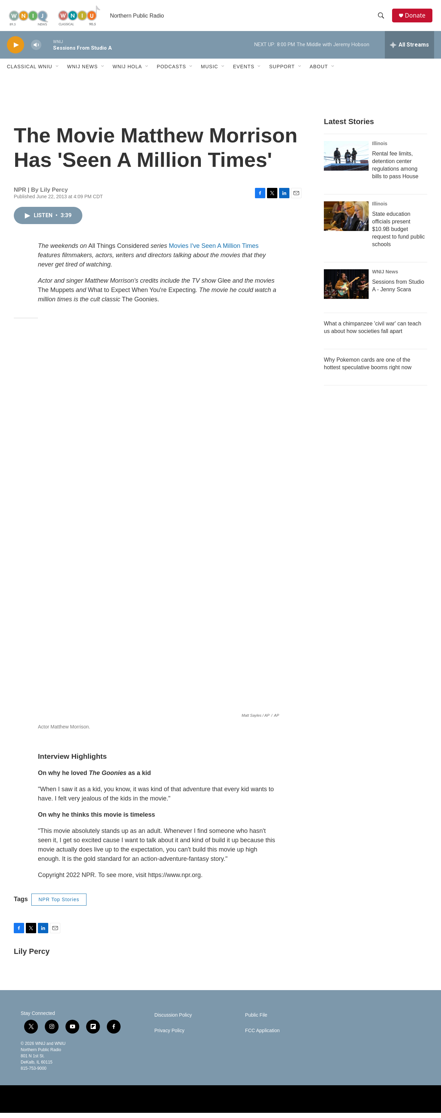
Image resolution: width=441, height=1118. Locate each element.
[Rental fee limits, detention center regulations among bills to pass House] (346, 161)
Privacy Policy (169, 1035)
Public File (256, 1020)
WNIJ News (82, 71)
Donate (416, 18)
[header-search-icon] (382, 18)
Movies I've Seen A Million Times (214, 251)
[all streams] (409, 50)
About (319, 71)
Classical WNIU (29, 71)
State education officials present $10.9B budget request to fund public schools (398, 234)
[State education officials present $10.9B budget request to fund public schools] (346, 221)
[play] (15, 50)
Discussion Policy (173, 1020)
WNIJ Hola (127, 71)
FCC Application (262, 1035)
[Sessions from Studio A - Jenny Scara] (346, 289)
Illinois (379, 148)
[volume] (36, 50)
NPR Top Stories (59, 904)
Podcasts (171, 71)
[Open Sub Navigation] (57, 71)
